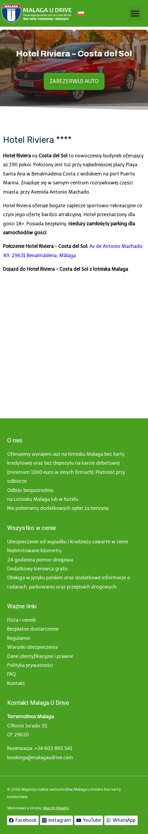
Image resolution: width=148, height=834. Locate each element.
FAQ (11, 674)
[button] (135, 13)
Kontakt (16, 683)
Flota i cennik (21, 620)
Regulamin (18, 638)
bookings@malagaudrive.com (40, 757)
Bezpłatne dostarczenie (33, 629)
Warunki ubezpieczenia (32, 647)
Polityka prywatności (30, 665)
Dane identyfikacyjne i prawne (40, 656)
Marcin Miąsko (56, 808)
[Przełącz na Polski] (81, 14)
